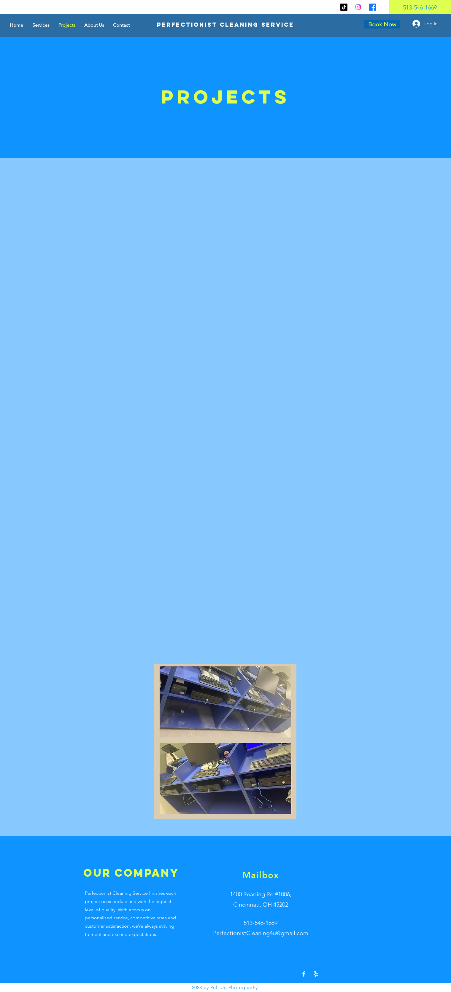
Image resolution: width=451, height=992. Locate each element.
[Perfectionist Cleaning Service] (225, 25)
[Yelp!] (315, 973)
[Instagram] (358, 7)
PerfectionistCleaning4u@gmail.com (260, 933)
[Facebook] (372, 7)
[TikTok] (343, 7)
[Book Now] (382, 24)
